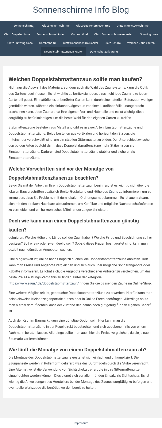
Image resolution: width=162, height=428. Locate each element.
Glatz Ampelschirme (17, 34)
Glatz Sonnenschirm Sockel (80, 43)
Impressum (81, 423)
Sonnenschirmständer (50, 34)
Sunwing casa (149, 34)
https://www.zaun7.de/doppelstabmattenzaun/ (43, 283)
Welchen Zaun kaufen (141, 43)
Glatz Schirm (112, 43)
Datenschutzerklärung (104, 51)
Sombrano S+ (48, 43)
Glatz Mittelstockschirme (132, 25)
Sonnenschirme (23, 25)
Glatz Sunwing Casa (20, 43)
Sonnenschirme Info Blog (81, 10)
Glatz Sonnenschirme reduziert (114, 34)
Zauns (113, 192)
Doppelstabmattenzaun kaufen (63, 51)
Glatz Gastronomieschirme (93, 25)
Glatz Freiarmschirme (55, 25)
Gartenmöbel (79, 34)
